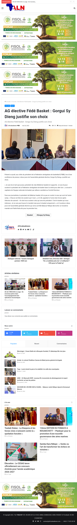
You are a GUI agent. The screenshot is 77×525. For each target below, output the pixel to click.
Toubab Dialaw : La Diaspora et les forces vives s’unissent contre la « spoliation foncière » (38, 293)
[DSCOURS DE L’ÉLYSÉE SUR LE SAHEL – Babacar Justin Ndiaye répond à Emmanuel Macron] (10, 390)
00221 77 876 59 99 (69, 521)
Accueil (7, 101)
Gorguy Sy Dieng (44, 215)
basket (30, 215)
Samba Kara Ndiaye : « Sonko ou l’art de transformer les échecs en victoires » (55, 447)
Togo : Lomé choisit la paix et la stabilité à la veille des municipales (38, 369)
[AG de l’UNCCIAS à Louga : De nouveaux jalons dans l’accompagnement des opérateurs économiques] (15, 284)
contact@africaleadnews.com (52, 521)
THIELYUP (19, 515)
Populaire (13, 344)
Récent (36, 344)
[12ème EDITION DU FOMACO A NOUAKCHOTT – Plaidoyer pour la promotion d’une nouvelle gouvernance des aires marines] (62, 284)
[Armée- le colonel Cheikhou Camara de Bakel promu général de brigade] (10, 363)
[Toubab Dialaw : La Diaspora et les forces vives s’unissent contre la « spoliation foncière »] (38, 284)
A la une (14, 101)
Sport (12, 106)
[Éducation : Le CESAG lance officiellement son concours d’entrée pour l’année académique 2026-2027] (21, 452)
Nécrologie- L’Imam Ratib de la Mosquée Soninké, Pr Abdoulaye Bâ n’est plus (41, 351)
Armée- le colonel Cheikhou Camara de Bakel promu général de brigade (39, 360)
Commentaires (62, 344)
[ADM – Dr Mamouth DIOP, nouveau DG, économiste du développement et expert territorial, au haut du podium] (10, 381)
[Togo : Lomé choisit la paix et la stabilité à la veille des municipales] (10, 372)
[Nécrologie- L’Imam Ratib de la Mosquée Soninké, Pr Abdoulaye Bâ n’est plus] (10, 354)
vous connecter (16, 316)
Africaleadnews (12, 125)
